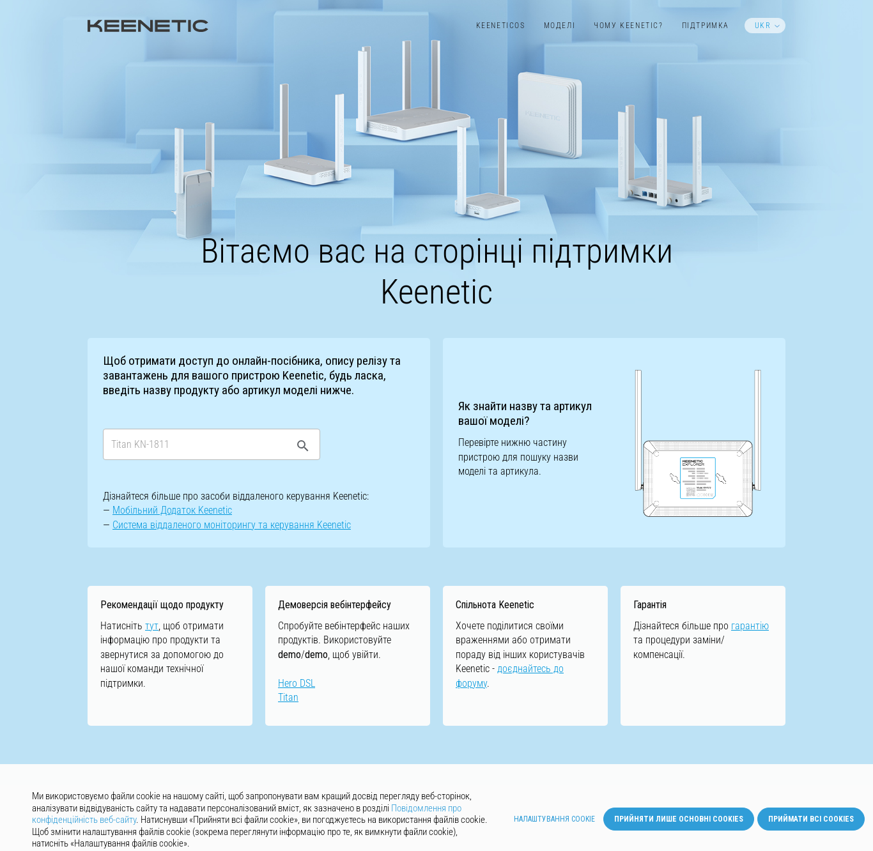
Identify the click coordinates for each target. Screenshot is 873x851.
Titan (288, 697)
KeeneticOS (500, 25)
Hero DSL (296, 683)
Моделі (560, 25)
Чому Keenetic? (628, 25)
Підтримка (705, 25)
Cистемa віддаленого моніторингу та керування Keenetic (231, 525)
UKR (763, 25)
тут (151, 626)
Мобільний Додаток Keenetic (172, 510)
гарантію (750, 626)
